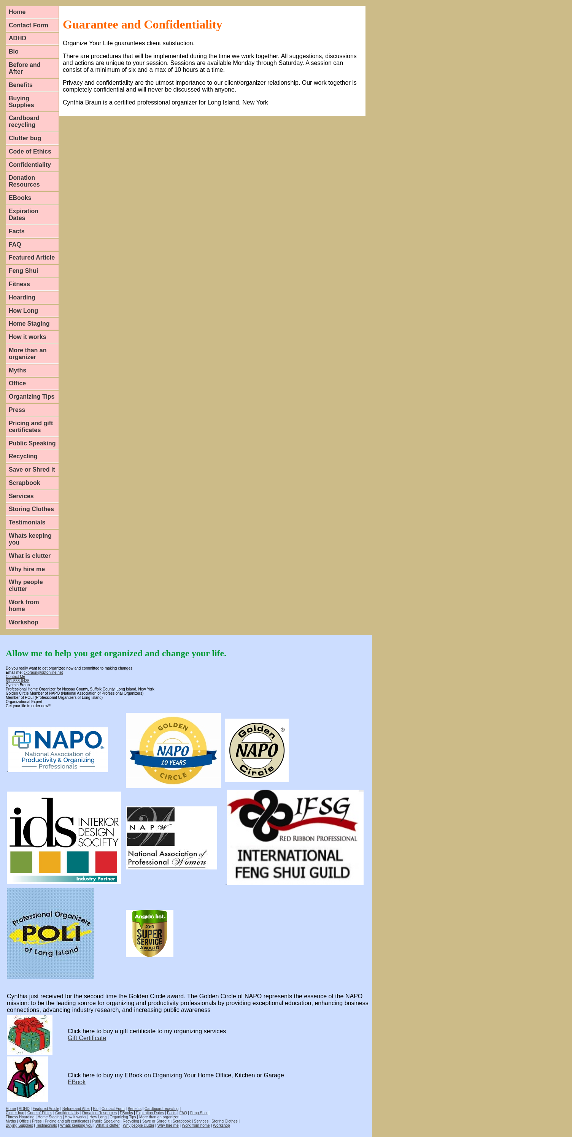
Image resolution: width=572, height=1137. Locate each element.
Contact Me (15, 677)
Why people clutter (26, 585)
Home (17, 12)
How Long (23, 310)
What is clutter (30, 556)
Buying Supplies (21, 101)
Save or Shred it (32, 469)
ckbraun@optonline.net (43, 672)
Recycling (23, 456)
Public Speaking (32, 443)
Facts (17, 231)
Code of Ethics (30, 151)
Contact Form (28, 25)
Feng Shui (23, 271)
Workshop (23, 622)
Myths (17, 370)
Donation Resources (24, 181)
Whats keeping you (30, 539)
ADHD (17, 38)
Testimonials (27, 522)
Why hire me (27, 569)
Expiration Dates (23, 214)
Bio (14, 51)
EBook (77, 1082)
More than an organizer (28, 353)
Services (21, 496)
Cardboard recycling (24, 121)
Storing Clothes (31, 509)
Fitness (19, 284)
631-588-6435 (17, 681)
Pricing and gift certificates (31, 426)
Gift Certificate (87, 1038)
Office (17, 383)
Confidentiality (30, 165)
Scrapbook (24, 483)
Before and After (25, 68)
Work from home (24, 605)
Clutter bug (25, 138)
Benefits (21, 85)
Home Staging (29, 323)
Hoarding (22, 297)
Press (17, 410)
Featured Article (32, 257)
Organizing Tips (32, 396)
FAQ (15, 244)
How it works (27, 337)
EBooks (20, 198)
